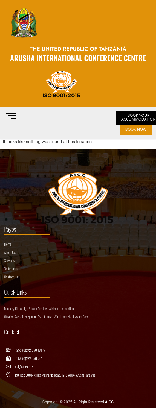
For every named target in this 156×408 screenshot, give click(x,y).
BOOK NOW (135, 129)
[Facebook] (70, 211)
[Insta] (84, 211)
